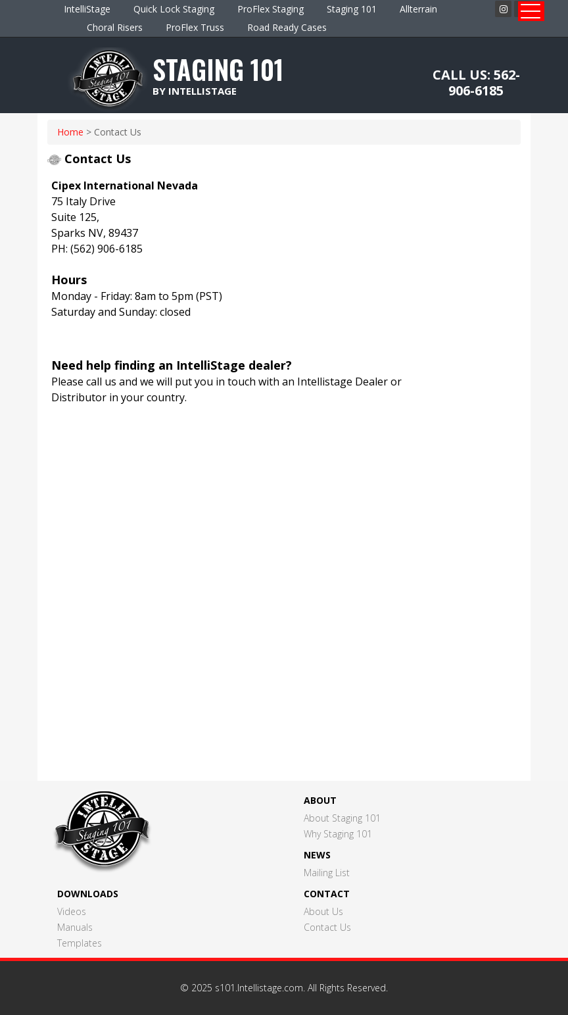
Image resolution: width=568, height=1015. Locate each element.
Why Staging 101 (338, 834)
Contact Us (327, 927)
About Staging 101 (342, 818)
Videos (71, 911)
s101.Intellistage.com (259, 987)
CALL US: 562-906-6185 (476, 82)
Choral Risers (115, 27)
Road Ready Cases (287, 27)
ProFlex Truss (195, 27)
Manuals (75, 927)
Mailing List (327, 872)
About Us (323, 911)
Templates (79, 943)
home (70, 132)
